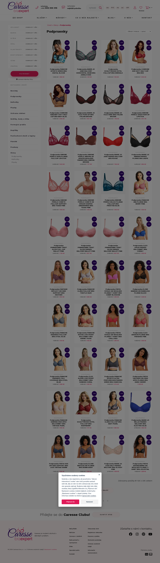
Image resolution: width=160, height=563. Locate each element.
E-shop (18, 18)
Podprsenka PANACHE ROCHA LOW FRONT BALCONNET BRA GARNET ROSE (86, 335)
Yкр (127, 7)
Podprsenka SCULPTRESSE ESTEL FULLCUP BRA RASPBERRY (86, 423)
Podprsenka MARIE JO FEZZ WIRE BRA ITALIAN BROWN (113, 115)
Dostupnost (24, 55)
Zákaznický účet (93, 528)
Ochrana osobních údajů (35, 549)
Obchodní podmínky (94, 540)
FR (118, 7)
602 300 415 (49, 8)
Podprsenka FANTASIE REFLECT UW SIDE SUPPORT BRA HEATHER (58, 292)
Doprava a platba (93, 536)
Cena (24, 60)
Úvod (49, 25)
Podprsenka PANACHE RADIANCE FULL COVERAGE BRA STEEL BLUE (59, 379)
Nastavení (89, 502)
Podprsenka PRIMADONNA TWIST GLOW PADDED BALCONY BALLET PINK (86, 248)
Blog (111, 18)
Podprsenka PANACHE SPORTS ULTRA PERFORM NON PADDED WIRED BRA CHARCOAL (113, 379)
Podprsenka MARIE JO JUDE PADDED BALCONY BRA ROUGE (113, 156)
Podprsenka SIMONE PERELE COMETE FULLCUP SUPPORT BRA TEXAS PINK (58, 202)
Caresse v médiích (75, 536)
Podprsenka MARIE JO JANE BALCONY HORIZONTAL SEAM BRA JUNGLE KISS (85, 72)
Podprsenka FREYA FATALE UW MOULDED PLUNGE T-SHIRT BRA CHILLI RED (113, 335)
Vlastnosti (24, 49)
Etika (71, 546)
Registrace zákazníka (95, 532)
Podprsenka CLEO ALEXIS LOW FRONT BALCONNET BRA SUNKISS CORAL (86, 379)
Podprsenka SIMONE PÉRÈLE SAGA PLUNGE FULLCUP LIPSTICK (59, 156)
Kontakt (147, 18)
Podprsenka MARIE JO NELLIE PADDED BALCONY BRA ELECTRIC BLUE (140, 423)
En (108, 7)
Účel (24, 44)
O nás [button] (127, 18)
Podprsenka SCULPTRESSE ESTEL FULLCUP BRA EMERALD (113, 71)
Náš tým (72, 532)
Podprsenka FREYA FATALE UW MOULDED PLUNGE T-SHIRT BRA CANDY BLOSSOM (113, 292)
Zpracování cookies (89, 496)
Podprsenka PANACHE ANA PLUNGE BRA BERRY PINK (140, 202)
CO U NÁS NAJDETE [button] (86, 18)
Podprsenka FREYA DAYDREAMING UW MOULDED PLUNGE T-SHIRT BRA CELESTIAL (140, 466)
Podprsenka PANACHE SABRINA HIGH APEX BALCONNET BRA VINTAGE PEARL (58, 423)
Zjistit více (106, 514)
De (122, 7)
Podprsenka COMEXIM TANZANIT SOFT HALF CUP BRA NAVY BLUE (58, 115)
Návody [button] (60, 18)
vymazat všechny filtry (24, 79)
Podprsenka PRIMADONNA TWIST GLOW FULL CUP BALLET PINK (58, 248)
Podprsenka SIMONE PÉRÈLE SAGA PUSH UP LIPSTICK (140, 115)
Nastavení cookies (51, 549)
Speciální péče (74, 550)
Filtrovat (24, 74)
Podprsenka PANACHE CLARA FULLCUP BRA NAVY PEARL (113, 422)
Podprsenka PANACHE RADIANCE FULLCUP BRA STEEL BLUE (58, 334)
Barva (24, 33)
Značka (24, 66)
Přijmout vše (70, 502)
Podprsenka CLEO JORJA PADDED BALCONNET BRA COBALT (140, 248)
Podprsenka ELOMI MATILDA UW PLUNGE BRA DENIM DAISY (85, 465)
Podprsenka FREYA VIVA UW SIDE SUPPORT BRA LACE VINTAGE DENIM (58, 465)
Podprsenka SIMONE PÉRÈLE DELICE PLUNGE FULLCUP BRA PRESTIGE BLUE (113, 202)
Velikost (24, 27)
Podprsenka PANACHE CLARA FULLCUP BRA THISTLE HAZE (86, 291)
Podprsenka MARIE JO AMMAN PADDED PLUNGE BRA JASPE (140, 156)
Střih (24, 38)
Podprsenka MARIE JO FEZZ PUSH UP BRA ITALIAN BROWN (86, 115)
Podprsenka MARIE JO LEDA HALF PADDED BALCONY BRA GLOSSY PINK (113, 466)
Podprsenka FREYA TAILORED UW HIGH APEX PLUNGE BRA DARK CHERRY (140, 379)
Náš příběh (73, 528)
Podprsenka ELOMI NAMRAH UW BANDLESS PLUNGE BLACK (140, 291)
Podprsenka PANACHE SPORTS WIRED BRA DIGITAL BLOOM (58, 71)
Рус (112, 7)
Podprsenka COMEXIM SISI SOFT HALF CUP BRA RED (140, 71)
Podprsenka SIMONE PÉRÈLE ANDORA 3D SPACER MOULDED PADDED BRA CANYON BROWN (85, 158)
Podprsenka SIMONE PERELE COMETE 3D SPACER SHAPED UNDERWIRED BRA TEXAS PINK (86, 203)
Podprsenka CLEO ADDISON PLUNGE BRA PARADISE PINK (140, 334)
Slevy (56, 25)
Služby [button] (41, 18)
